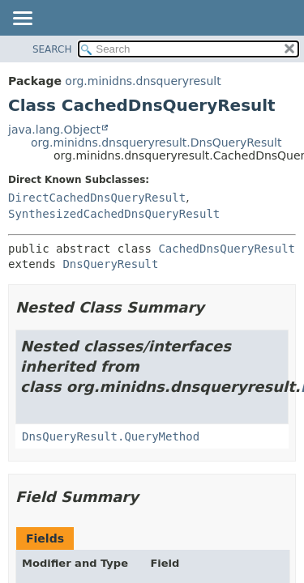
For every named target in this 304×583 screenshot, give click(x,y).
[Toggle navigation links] (22, 19)
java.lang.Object (54, 129)
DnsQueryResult (110, 263)
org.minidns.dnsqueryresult (143, 80)
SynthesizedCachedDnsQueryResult (114, 213)
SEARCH (52, 49)
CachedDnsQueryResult (226, 248)
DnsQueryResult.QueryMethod (110, 436)
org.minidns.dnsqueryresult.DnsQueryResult (156, 142)
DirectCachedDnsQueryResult (97, 197)
